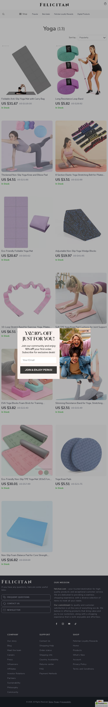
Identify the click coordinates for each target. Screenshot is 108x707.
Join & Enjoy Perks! (38, 369)
